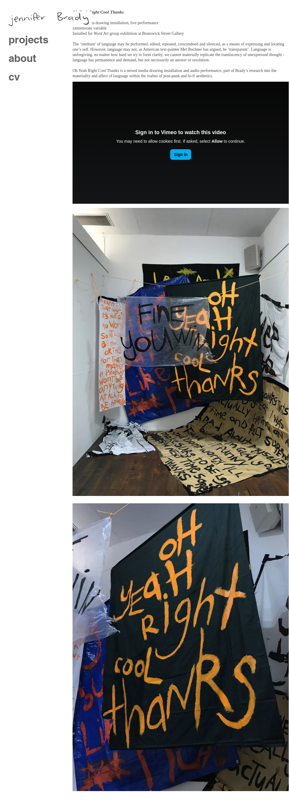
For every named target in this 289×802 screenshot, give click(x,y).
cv (14, 76)
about (22, 58)
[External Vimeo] (181, 143)
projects (28, 39)
